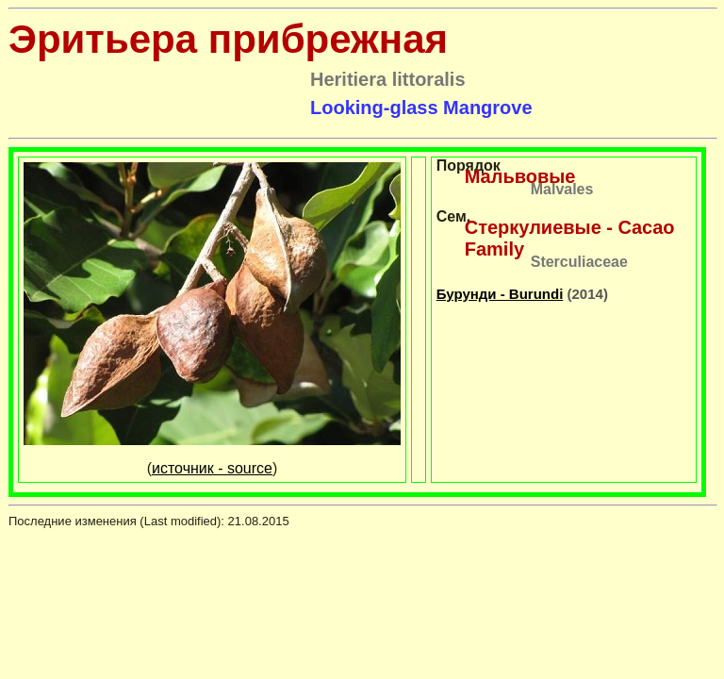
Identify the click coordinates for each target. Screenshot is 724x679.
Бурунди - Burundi (500, 294)
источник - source (212, 468)
